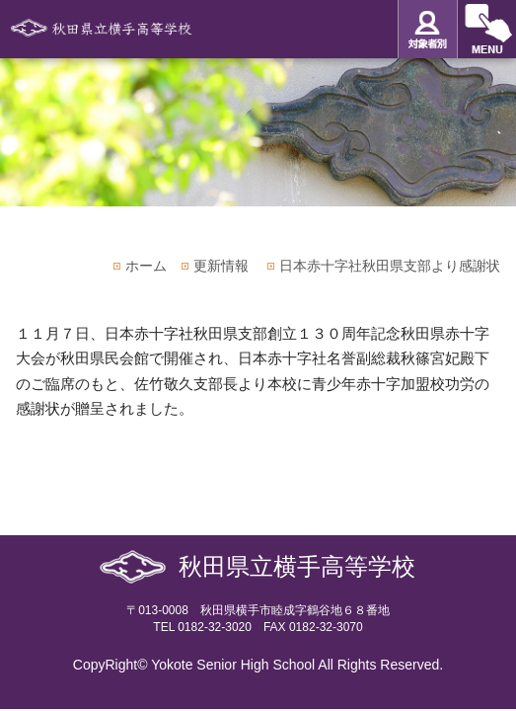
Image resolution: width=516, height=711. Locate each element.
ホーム (146, 266)
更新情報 (221, 266)
